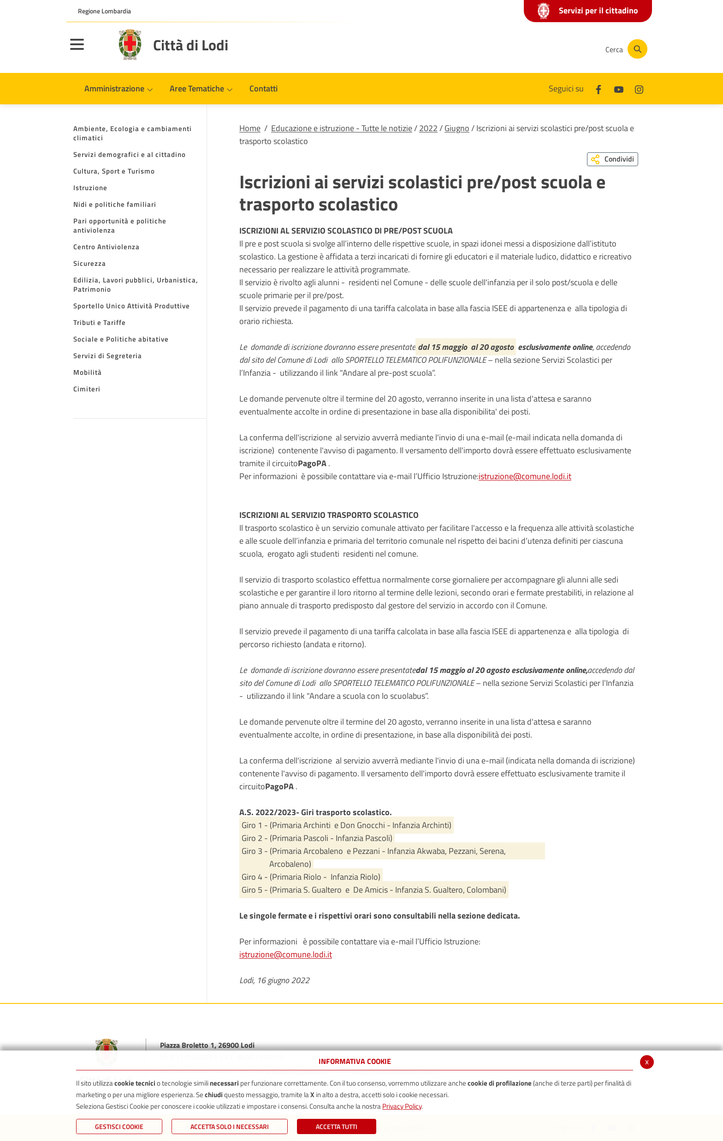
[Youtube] (534, 48)
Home (250, 128)
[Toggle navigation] (88, 50)
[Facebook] (506, 48)
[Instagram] (561, 48)
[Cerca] (625, 49)
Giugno (456, 128)
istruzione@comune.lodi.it (525, 476)
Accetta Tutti (336, 1126)
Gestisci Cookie (119, 1126)
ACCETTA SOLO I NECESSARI (229, 1126)
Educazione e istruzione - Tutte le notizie (341, 128)
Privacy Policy (401, 1106)
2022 (428, 128)
